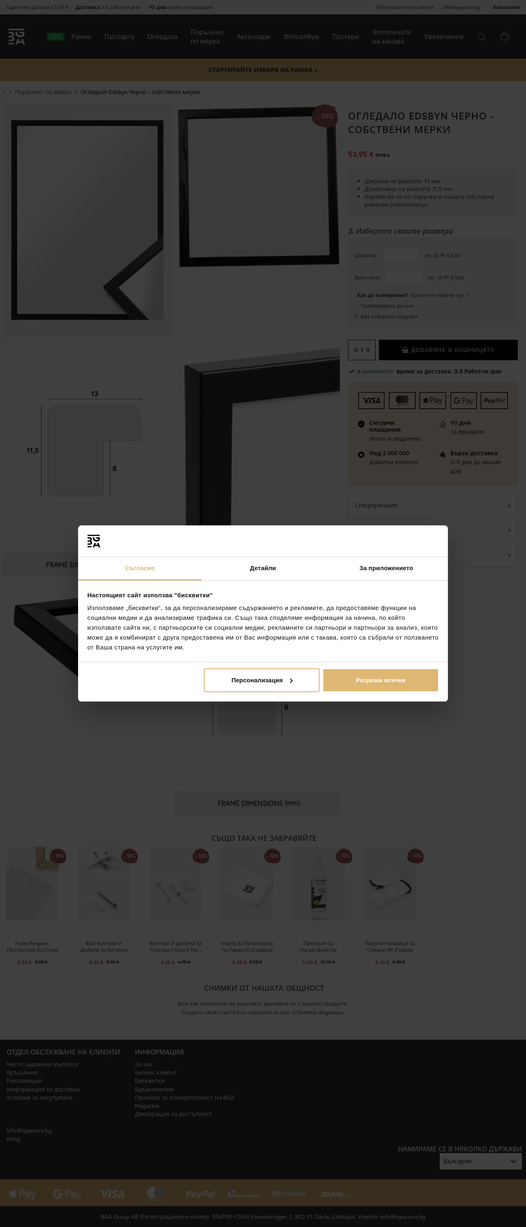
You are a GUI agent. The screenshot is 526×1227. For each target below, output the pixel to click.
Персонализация (262, 680)
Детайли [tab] (263, 567)
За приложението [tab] (386, 567)
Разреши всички (381, 680)
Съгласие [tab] (140, 567)
